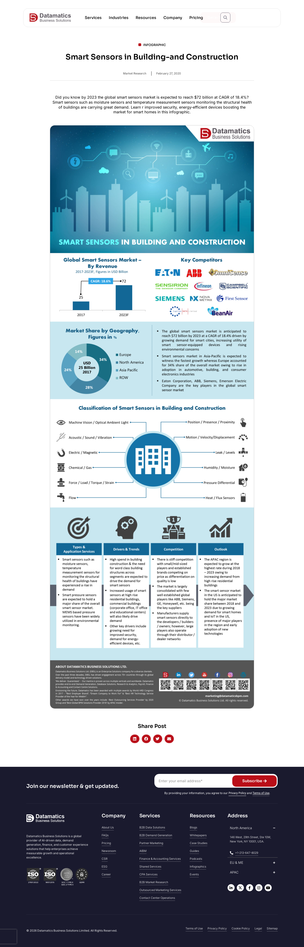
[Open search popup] (225, 18)
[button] (93, 18)
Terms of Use (260, 793)
